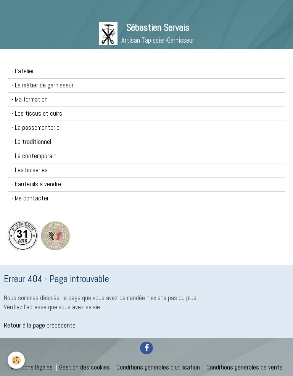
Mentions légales (32, 367)
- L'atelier (22, 71)
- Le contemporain (33, 156)
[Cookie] (16, 360)
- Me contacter (30, 198)
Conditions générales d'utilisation (158, 367)
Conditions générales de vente (244, 367)
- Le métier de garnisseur (42, 85)
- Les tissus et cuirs (36, 114)
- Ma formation (29, 99)
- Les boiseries (29, 170)
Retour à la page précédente (40, 325)
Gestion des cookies (84, 367)
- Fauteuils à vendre (36, 184)
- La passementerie (35, 128)
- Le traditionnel (31, 142)
